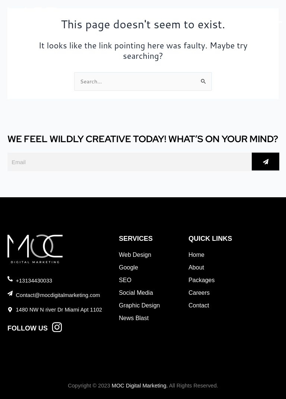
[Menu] (269, 18)
